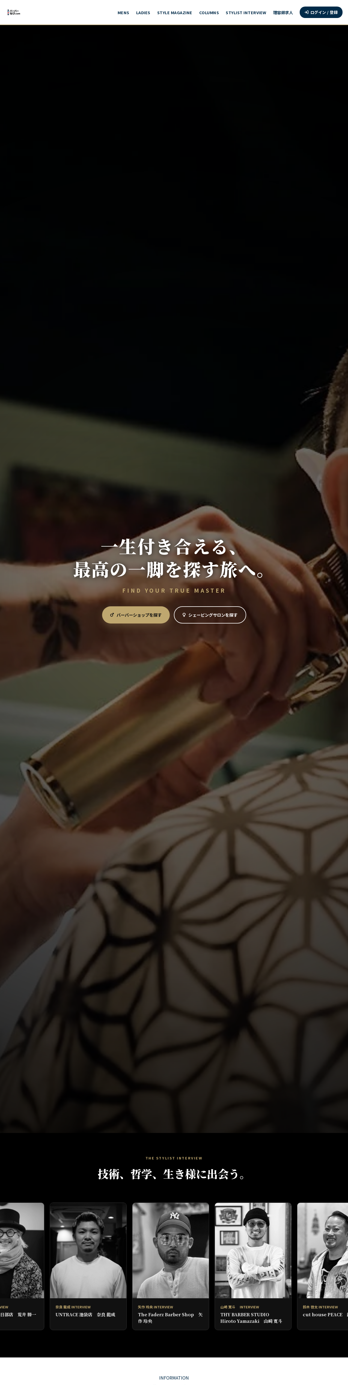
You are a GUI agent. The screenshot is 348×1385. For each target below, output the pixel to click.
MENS (123, 12)
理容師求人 (283, 12)
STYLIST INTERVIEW (246, 12)
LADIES (143, 12)
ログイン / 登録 (321, 12)
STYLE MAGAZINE (174, 12)
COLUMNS (209, 12)
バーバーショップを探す (136, 615)
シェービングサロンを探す (210, 615)
